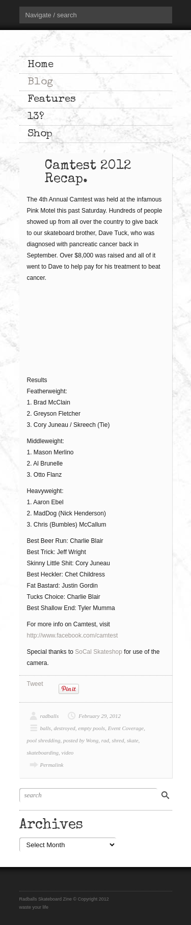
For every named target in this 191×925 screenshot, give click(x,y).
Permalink (52, 765)
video (68, 752)
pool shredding (44, 740)
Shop (40, 134)
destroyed (64, 728)
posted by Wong (80, 740)
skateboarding (43, 752)
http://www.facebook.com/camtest (72, 635)
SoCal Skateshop (98, 651)
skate (133, 740)
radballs (49, 716)
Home (40, 65)
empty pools (91, 728)
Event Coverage (126, 728)
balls (45, 728)
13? (36, 116)
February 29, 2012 (99, 716)
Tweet (35, 683)
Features (52, 99)
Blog (40, 82)
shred (118, 740)
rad (105, 740)
